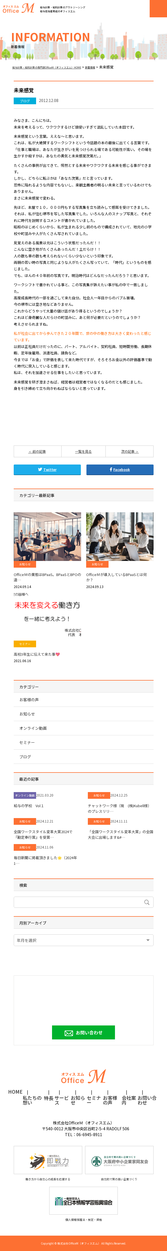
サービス (62, 1098)
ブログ (25, 100)
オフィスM (18, 8)
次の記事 (128, 451)
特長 (48, 1098)
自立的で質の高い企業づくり (119, 1163)
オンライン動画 (33, 728)
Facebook (120, 469)
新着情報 (90, 67)
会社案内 (129, 1098)
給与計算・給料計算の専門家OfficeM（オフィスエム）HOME (46, 67)
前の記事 (39, 451)
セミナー (24, 644)
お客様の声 (29, 699)
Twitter (47, 469)
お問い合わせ (89, 1032)
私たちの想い (32, 1098)
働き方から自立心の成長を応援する (48, 1163)
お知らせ (24, 564)
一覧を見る (83, 451)
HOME (15, 1092)
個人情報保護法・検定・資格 (83, 1204)
